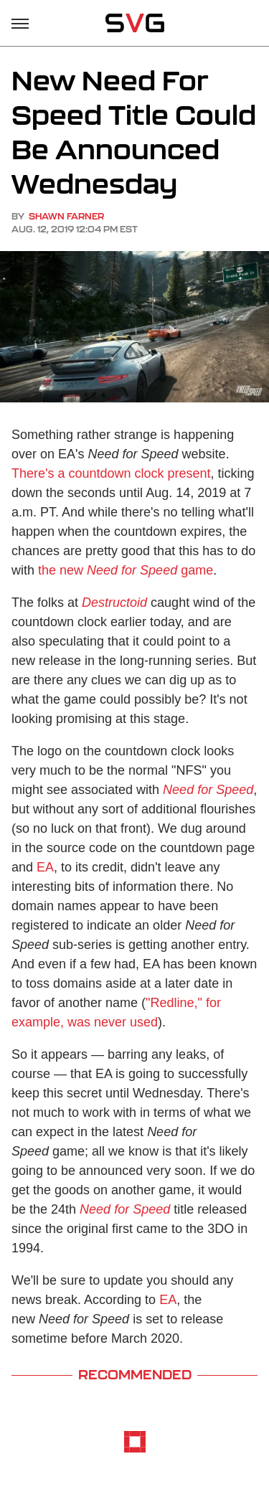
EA (45, 867)
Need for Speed (208, 790)
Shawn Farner (66, 216)
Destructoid (114, 602)
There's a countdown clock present (111, 473)
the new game (125, 570)
